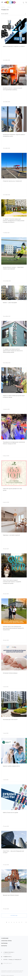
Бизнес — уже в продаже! (10, 302)
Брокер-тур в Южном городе (11, 895)
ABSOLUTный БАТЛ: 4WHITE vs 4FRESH (14, 46)
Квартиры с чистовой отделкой (11, 535)
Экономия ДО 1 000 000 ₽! (10, 719)
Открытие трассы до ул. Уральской (12, 181)
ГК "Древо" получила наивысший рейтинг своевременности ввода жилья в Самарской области (13, 220)
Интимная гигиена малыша (10, 673)
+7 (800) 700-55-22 (8, 952)
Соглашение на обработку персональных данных (12, 970)
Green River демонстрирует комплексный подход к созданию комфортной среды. (12, 581)
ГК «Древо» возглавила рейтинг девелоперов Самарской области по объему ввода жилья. (13, 350)
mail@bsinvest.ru (7, 956)
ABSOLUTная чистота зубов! (10, 812)
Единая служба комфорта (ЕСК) (11, 766)
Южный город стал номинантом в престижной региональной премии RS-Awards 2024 (13, 628)
